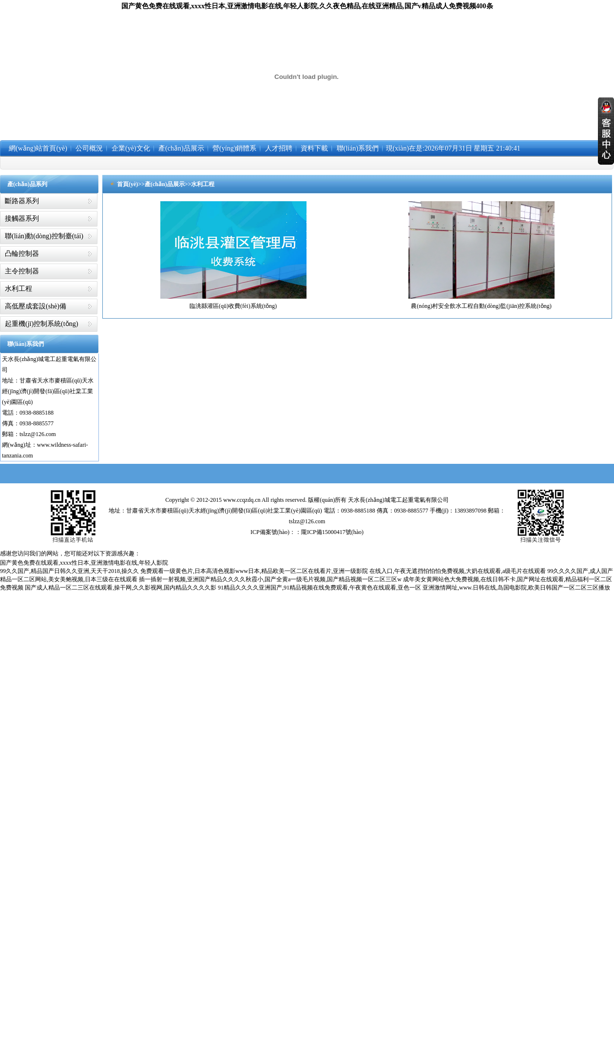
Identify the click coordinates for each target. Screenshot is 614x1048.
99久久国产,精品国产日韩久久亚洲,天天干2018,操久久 (69, 571)
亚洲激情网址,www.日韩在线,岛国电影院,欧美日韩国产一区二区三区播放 (516, 587)
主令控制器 (22, 271)
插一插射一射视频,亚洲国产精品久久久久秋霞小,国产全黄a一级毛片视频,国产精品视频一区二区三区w (270, 579)
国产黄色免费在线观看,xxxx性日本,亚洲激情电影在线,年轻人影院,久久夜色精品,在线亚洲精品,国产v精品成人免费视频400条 (307, 6)
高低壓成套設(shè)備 (35, 306)
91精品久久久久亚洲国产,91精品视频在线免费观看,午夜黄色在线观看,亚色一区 (319, 587)
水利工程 (18, 288)
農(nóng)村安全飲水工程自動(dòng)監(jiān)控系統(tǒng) (481, 306)
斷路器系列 (22, 201)
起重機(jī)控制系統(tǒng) (41, 323)
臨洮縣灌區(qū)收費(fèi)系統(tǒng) (233, 306)
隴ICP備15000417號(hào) (332, 532)
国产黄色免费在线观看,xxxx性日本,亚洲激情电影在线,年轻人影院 (84, 562)
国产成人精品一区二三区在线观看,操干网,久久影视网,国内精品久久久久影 (120, 587)
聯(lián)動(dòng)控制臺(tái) (44, 236)
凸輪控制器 (22, 253)
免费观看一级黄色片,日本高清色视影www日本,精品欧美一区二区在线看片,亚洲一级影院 (254, 571)
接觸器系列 (22, 218)
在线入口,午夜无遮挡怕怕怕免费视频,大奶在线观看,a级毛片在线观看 (457, 571)
